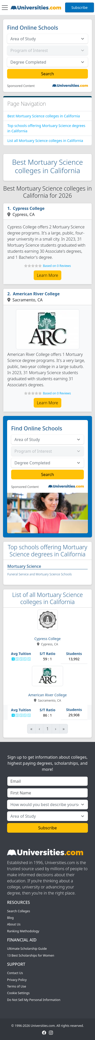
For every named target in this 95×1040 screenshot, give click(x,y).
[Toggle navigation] (5, 7)
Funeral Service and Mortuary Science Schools (39, 574)
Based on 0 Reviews (57, 266)
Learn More (47, 275)
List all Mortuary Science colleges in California (45, 140)
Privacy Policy (17, 980)
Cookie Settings (18, 993)
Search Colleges (18, 911)
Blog (10, 918)
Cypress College (29, 208)
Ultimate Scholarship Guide (27, 948)
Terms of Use (16, 986)
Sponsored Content (21, 86)
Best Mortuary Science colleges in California (43, 116)
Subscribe (79, 7)
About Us (14, 924)
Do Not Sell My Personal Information (33, 1000)
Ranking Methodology (23, 931)
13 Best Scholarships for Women (30, 955)
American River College (36, 294)
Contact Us (15, 973)
